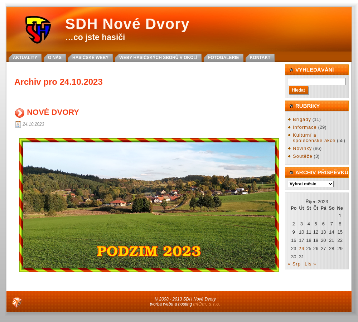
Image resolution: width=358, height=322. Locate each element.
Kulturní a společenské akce (314, 137)
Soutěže (303, 156)
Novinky (302, 148)
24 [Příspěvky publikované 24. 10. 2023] (301, 248)
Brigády (302, 119)
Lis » (310, 264)
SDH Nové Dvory (127, 23)
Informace (305, 127)
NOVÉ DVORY (53, 112)
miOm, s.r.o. (207, 304)
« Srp (294, 264)
